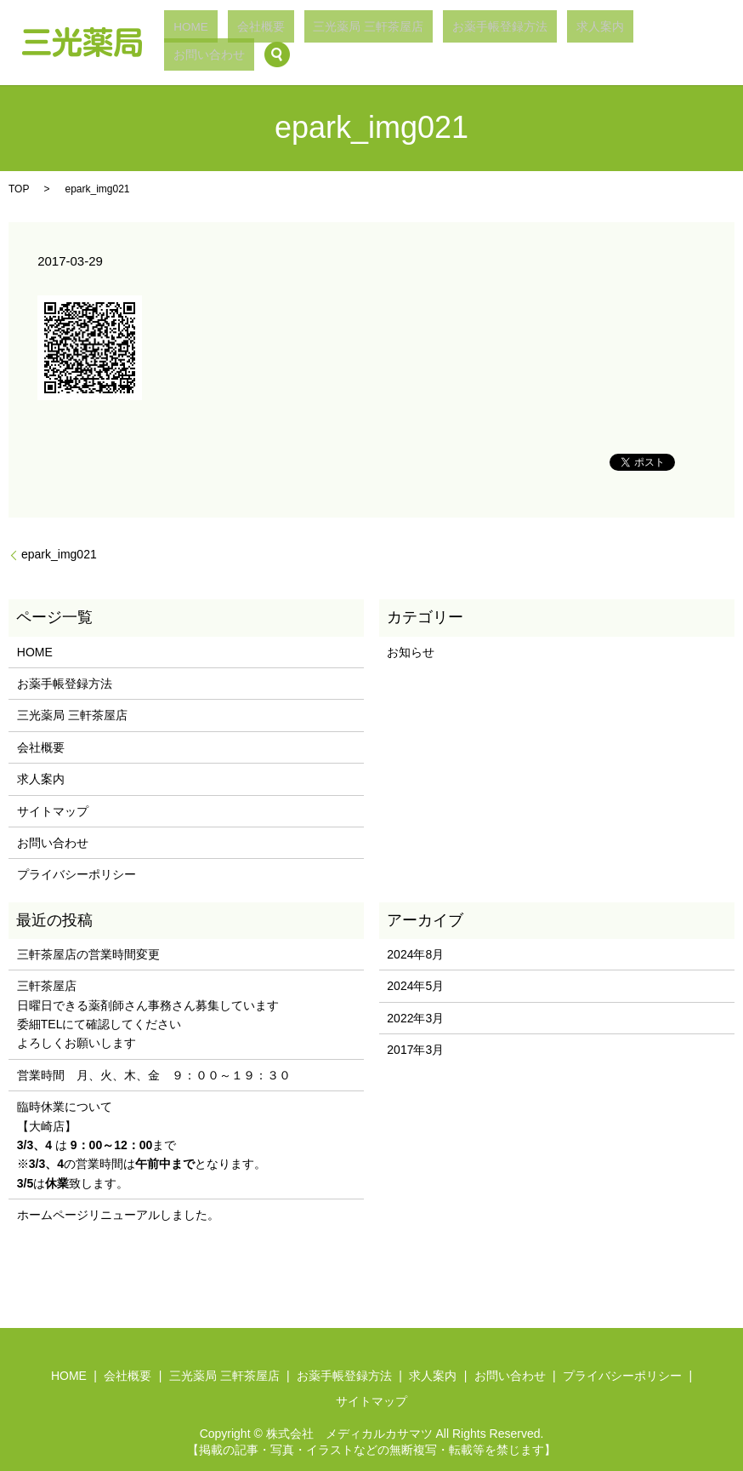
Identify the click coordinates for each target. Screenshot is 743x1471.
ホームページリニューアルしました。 (118, 1215)
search (703, 42)
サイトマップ (52, 811)
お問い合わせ (649, 43)
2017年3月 (415, 1049)
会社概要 (340, 43)
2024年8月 (415, 954)
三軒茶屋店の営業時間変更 (88, 954)
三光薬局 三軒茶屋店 (418, 43)
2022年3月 (415, 1018)
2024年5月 (415, 986)
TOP (19, 189)
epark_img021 (59, 554)
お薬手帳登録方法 (517, 43)
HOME (294, 43)
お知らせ (410, 652)
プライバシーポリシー (76, 874)
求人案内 (588, 43)
